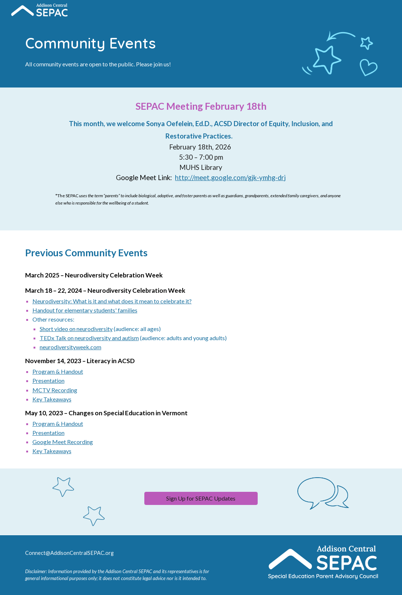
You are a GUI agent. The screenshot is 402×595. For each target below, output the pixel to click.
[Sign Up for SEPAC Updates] (201, 498)
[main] (155, 50)
